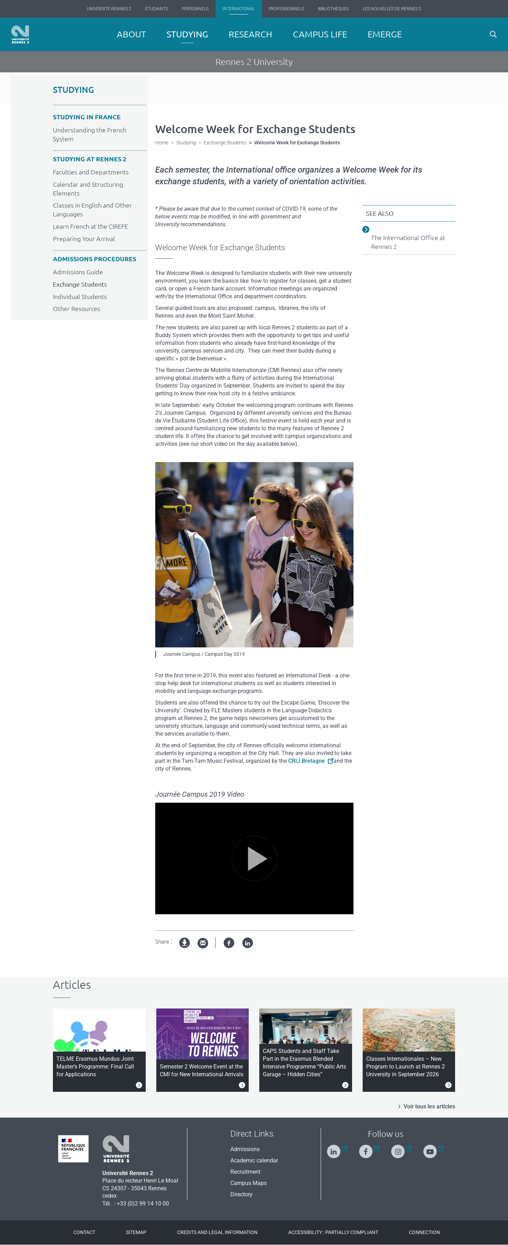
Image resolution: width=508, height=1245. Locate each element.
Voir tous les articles (429, 1106)
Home (161, 142)
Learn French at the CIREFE (90, 226)
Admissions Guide (78, 271)
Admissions (245, 1149)
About (131, 34)
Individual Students (80, 296)
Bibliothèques (333, 8)
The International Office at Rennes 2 (408, 242)
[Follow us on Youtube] (433, 1148)
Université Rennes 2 (109, 8)
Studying (187, 34)
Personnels (195, 8)
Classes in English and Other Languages (92, 209)
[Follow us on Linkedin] (337, 1148)
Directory (241, 1194)
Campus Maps (248, 1183)
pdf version (184, 948)
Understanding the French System (89, 134)
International (239, 8)
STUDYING (73, 90)
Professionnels (286, 8)
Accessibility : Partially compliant (333, 1232)
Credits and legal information (217, 1232)
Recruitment (245, 1171)
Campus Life (320, 34)
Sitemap (136, 1232)
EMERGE (385, 34)
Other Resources (76, 308)
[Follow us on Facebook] (369, 1148)
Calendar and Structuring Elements (88, 189)
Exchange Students (80, 284)
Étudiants (156, 8)
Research (250, 34)
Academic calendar (254, 1160)
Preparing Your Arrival (84, 238)
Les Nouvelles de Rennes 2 (392, 8)
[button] (493, 34)
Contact (84, 1232)
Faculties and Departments (91, 171)
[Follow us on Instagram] (401, 1148)
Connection (424, 1232)
